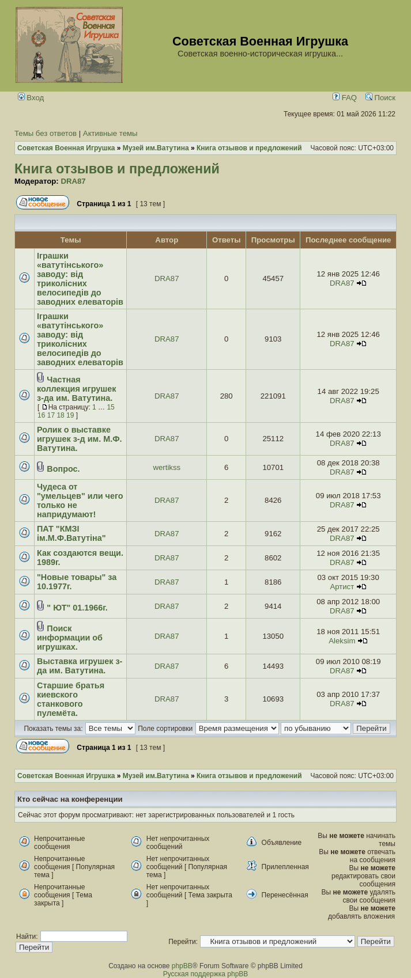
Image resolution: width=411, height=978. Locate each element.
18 (60, 415)
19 (70, 415)
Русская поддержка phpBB (205, 974)
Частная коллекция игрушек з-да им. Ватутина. (76, 389)
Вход (31, 97)
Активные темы (110, 133)
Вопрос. (63, 468)
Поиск (380, 97)
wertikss (166, 467)
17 (51, 415)
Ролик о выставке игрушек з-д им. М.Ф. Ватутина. (79, 439)
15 (110, 407)
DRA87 (73, 181)
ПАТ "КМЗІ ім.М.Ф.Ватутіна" (71, 533)
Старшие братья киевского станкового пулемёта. (70, 699)
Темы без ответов (45, 133)
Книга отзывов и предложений (117, 168)
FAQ (345, 97)
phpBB (182, 966)
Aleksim (342, 640)
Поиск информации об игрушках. (70, 637)
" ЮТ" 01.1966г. (77, 607)
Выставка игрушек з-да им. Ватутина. (79, 666)
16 (41, 415)
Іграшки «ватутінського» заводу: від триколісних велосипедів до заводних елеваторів (80, 278)
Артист (342, 586)
